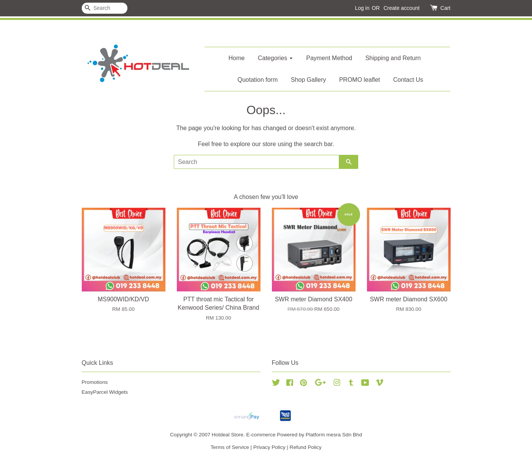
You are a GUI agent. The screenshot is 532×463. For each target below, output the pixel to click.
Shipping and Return (393, 58)
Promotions (95, 382)
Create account (401, 8)
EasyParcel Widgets (105, 392)
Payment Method (329, 58)
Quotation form (257, 79)
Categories (275, 58)
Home (237, 58)
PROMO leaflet (359, 79)
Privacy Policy (269, 447)
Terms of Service (230, 447)
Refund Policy (306, 447)
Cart (445, 8)
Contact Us (408, 79)
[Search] (104, 8)
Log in (362, 8)
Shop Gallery (308, 79)
